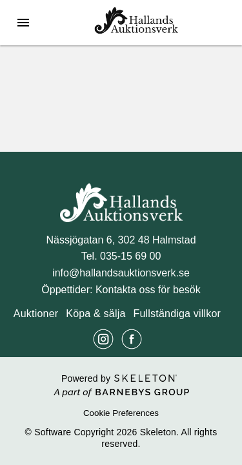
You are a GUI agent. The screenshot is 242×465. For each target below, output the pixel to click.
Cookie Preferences (121, 413)
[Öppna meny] (23, 22)
